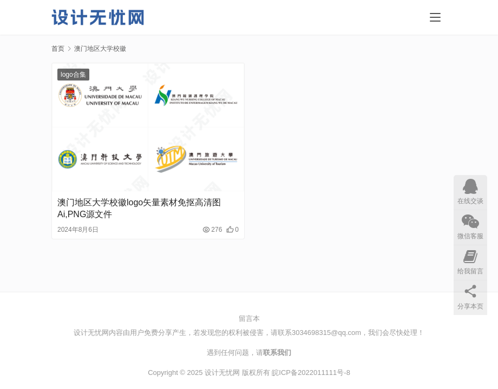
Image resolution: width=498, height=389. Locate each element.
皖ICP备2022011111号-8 (311, 372)
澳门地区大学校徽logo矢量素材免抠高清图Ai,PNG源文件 (139, 208)
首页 (57, 48)
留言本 (249, 318)
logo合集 (73, 74)
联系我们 (277, 352)
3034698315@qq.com (326, 332)
